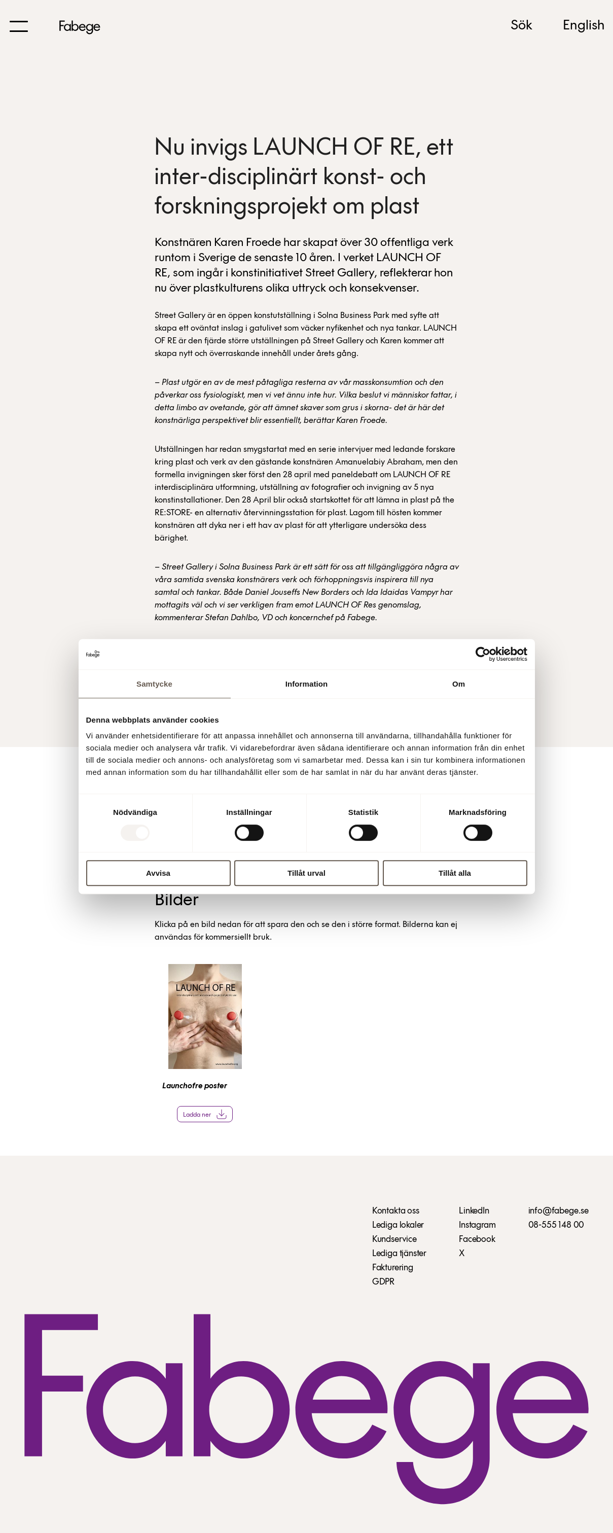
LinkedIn (474, 1211)
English (584, 26)
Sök (521, 26)
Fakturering (392, 1268)
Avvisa (158, 873)
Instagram (477, 1225)
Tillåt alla (455, 873)
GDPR (383, 1282)
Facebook (477, 1239)
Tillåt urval (306, 873)
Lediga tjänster (399, 1254)
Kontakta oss (395, 1211)
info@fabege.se (558, 1211)
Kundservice (394, 1239)
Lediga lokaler (398, 1225)
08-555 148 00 (556, 1225)
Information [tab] (306, 684)
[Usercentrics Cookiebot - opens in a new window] (483, 654)
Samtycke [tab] (154, 684)
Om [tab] (458, 684)
